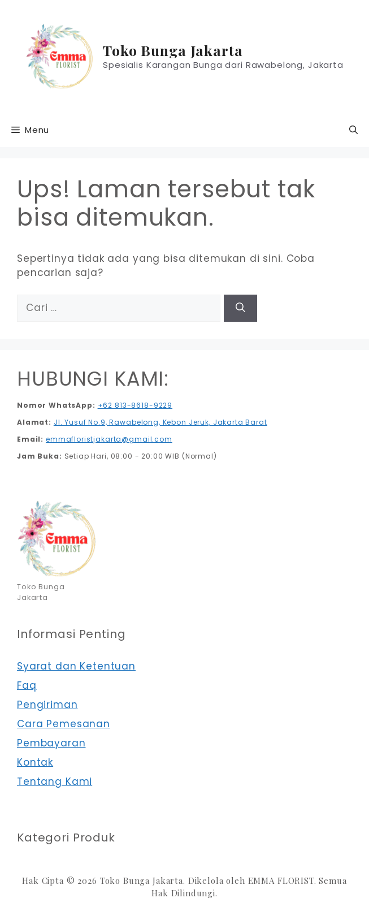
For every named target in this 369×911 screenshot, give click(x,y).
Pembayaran (51, 743)
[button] (353, 130)
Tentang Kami (54, 781)
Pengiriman (47, 704)
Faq (27, 685)
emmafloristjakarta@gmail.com (109, 439)
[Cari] (240, 308)
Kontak (35, 762)
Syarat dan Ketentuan (76, 666)
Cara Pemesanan (63, 724)
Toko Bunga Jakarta (172, 50)
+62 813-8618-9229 (135, 405)
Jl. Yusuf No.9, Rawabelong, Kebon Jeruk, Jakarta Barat (160, 422)
